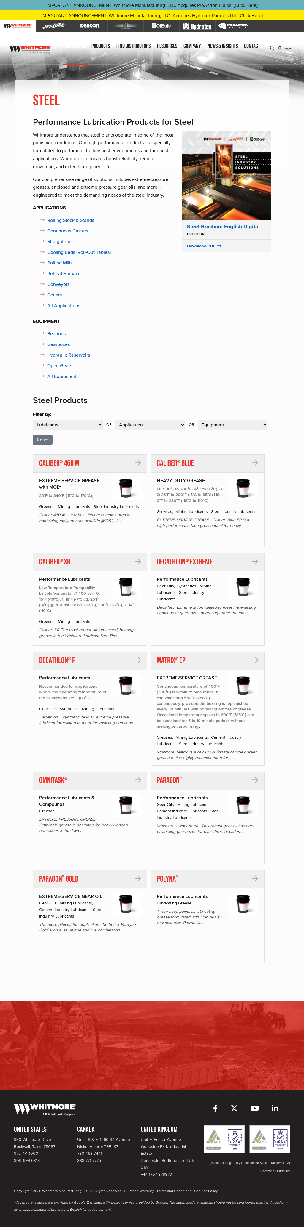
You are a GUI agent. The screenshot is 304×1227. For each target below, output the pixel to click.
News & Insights (223, 46)
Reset (43, 439)
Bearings (56, 333)
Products (100, 46)
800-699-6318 (27, 1160)
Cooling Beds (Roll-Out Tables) (79, 252)
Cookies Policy (206, 1190)
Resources (167, 46)
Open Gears (59, 365)
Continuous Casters (67, 230)
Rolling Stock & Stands (70, 220)
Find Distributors (133, 46)
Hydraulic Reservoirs (68, 355)
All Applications (63, 305)
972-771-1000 (26, 1153)
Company (192, 46)
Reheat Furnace (64, 273)
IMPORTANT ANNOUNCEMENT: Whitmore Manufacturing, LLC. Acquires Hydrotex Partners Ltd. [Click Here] (152, 15)
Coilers (54, 294)
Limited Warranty (140, 1190)
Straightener (60, 241)
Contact (252, 46)
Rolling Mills (59, 262)
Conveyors (58, 284)
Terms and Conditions (173, 1190)
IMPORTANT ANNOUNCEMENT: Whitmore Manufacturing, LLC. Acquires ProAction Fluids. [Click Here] (152, 5)
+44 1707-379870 (156, 1174)
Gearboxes (58, 344)
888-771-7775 (89, 1160)
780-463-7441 (89, 1153)
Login (284, 48)
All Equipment (62, 376)
